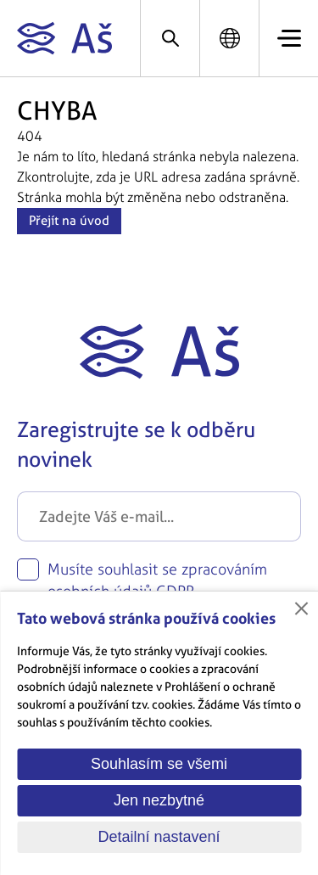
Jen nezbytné (159, 800)
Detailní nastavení (159, 836)
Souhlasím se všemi (159, 763)
